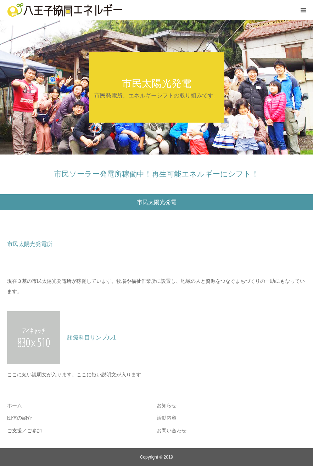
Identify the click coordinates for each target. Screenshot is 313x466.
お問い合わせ (171, 430)
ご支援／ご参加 (24, 430)
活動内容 (167, 418)
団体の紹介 (19, 418)
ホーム (14, 405)
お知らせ (167, 405)
